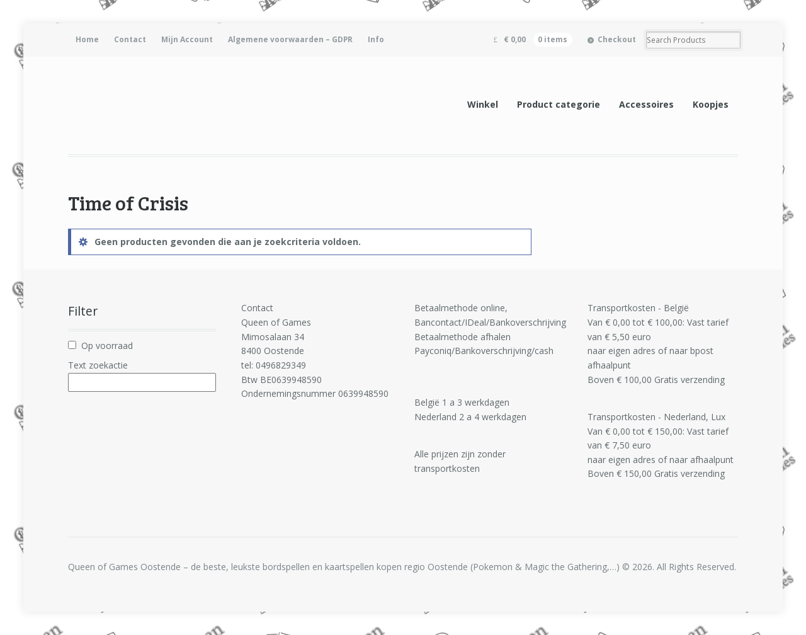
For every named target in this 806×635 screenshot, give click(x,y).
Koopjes (711, 104)
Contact (130, 39)
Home (87, 39)
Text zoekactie (98, 365)
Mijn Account (187, 39)
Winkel (482, 104)
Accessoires (646, 104)
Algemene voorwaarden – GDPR (290, 39)
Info (376, 39)
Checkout (617, 39)
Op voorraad (107, 346)
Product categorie (558, 104)
